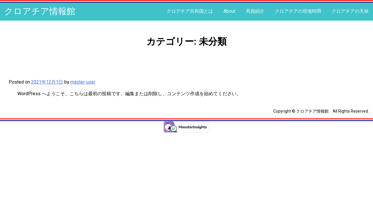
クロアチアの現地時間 (298, 11)
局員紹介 (255, 11)
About (229, 11)
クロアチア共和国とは (190, 11)
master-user (82, 82)
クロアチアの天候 (350, 11)
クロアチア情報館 (39, 11)
